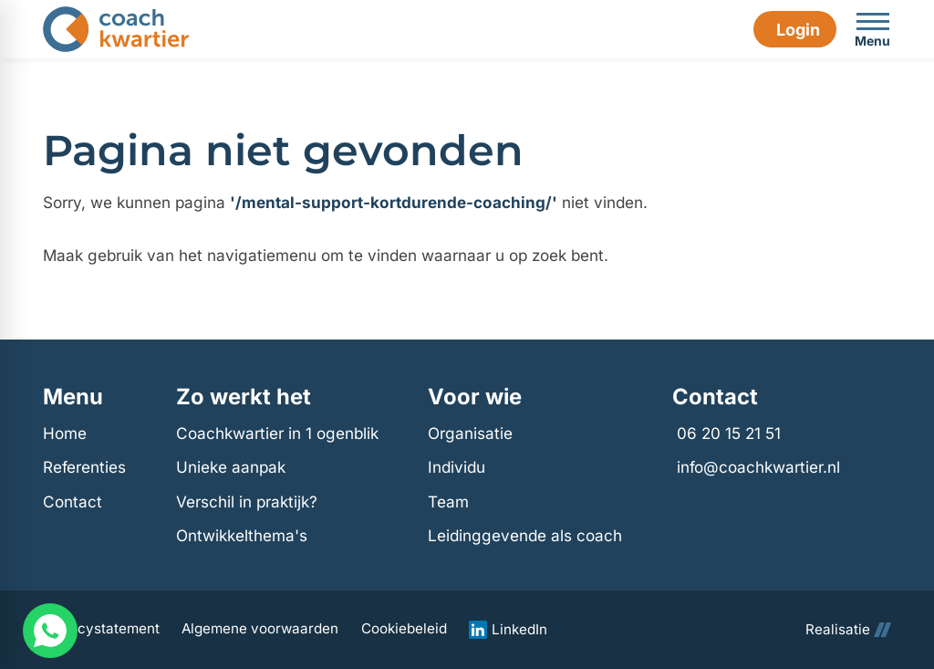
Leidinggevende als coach (525, 535)
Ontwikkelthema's (241, 535)
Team (448, 501)
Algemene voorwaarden (260, 629)
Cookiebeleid (404, 629)
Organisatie (470, 433)
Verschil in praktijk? (246, 501)
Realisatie (848, 629)
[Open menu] (873, 29)
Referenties (84, 466)
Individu (456, 466)
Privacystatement (101, 629)
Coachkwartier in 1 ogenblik (277, 433)
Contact (72, 501)
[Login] (794, 29)
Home (65, 433)
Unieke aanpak (230, 466)
